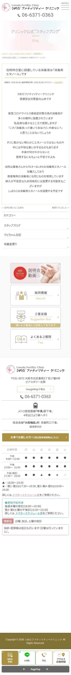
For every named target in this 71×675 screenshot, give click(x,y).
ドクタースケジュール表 (26, 495)
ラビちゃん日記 (12, 235)
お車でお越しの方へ (34, 437)
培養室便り (58, 82)
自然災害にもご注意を (13, 207)
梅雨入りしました (60, 207)
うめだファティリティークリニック (43, 639)
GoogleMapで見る (35, 389)
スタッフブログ (12, 225)
